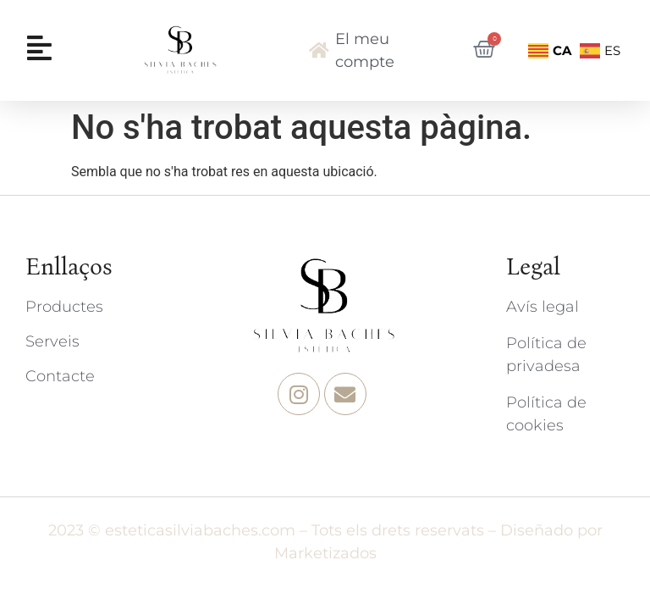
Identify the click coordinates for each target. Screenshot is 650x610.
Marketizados (325, 553)
